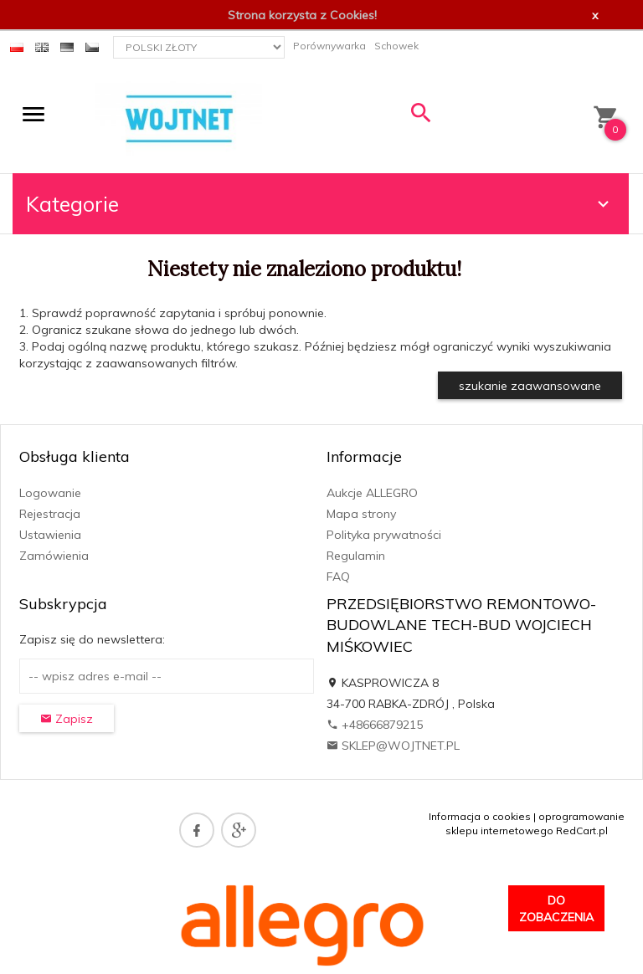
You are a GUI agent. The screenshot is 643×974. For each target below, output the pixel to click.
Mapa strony (361, 513)
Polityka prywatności (384, 534)
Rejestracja (49, 513)
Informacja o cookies (480, 816)
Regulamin (356, 555)
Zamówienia (54, 555)
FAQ (338, 576)
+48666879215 (375, 724)
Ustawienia (50, 534)
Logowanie (50, 492)
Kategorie (320, 204)
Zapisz (66, 718)
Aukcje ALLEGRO (372, 492)
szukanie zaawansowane (530, 385)
